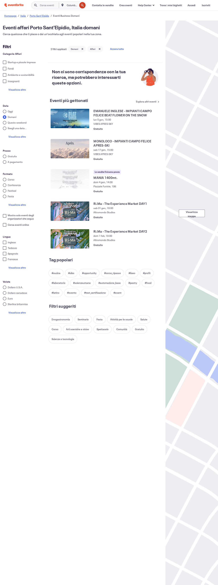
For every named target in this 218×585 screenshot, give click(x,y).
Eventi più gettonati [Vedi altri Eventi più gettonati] (69, 100)
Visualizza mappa (192, 213)
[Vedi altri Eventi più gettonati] (147, 102)
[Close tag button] (82, 49)
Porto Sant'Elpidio (39, 15)
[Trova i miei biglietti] (171, 5)
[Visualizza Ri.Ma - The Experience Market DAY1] (70, 211)
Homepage (10, 15)
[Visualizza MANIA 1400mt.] (70, 179)
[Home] (14, 5)
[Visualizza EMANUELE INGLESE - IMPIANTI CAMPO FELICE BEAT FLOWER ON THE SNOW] (70, 118)
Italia (23, 15)
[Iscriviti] (206, 5)
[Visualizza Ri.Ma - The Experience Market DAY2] (70, 239)
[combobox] (72, 5)
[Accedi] (191, 5)
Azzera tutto (117, 49)
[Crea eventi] (125, 5)
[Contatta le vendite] (102, 5)
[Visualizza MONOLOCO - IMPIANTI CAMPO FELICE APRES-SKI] (70, 148)
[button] (146, 5)
